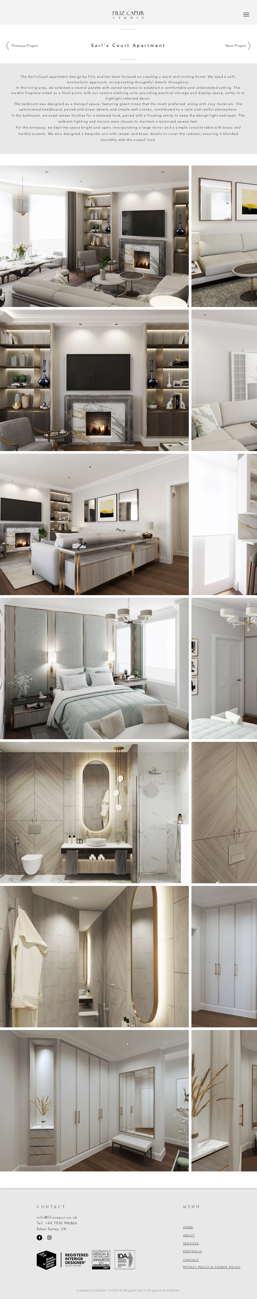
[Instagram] (49, 1237)
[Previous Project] (25, 45)
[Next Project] (235, 45)
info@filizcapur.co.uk (57, 1217)
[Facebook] (39, 1237)
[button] (246, 14)
